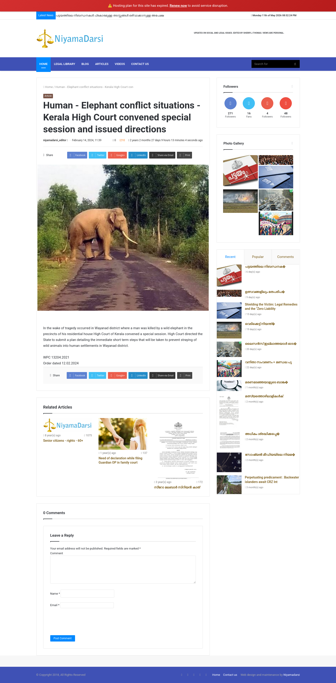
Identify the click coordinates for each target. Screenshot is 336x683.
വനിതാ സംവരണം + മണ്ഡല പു (268, 362)
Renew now (178, 6)
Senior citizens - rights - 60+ (63, 440)
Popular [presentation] (258, 257)
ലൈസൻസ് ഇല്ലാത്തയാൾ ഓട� (271, 343)
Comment (56, 553)
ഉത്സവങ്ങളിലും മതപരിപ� (265, 292)
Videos (120, 64)
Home (43, 64)
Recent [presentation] (230, 257)
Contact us (230, 674)
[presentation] (84, 621)
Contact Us (140, 64)
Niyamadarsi (291, 674)
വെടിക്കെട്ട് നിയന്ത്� (260, 324)
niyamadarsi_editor (54, 140)
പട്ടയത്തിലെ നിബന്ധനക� (265, 266)
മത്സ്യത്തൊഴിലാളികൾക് (264, 396)
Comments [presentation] (285, 257)
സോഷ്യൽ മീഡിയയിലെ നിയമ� (270, 454)
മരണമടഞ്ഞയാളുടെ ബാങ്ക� (266, 382)
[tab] (230, 257)
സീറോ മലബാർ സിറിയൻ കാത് (177, 487)
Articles (101, 64)
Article (48, 95)
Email (54, 605)
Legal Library (64, 64)
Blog (85, 64)
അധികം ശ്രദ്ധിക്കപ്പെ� (262, 434)
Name (55, 593)
